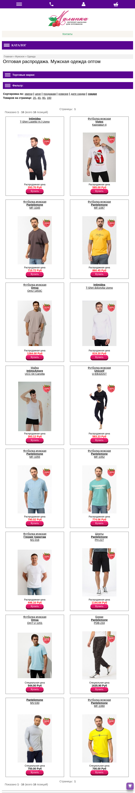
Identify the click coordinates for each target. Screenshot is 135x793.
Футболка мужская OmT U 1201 (34, 619)
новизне (63, 93)
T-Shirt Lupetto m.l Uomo (35, 120)
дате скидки (78, 93)
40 (39, 97)
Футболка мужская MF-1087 (99, 204)
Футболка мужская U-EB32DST (99, 370)
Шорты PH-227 (99, 536)
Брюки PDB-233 (99, 619)
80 (43, 97)
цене (38, 93)
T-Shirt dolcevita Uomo (99, 286)
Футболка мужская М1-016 (34, 536)
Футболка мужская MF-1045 (34, 204)
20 (34, 97)
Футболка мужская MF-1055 (34, 453)
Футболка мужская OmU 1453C (34, 287)
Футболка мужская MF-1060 (99, 702)
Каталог (15, 45)
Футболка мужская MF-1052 (99, 453)
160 (49, 97)
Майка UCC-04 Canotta (35, 370)
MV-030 (34, 701)
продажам (49, 93)
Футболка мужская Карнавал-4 (99, 121)
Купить (35, 191)
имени (29, 93)
